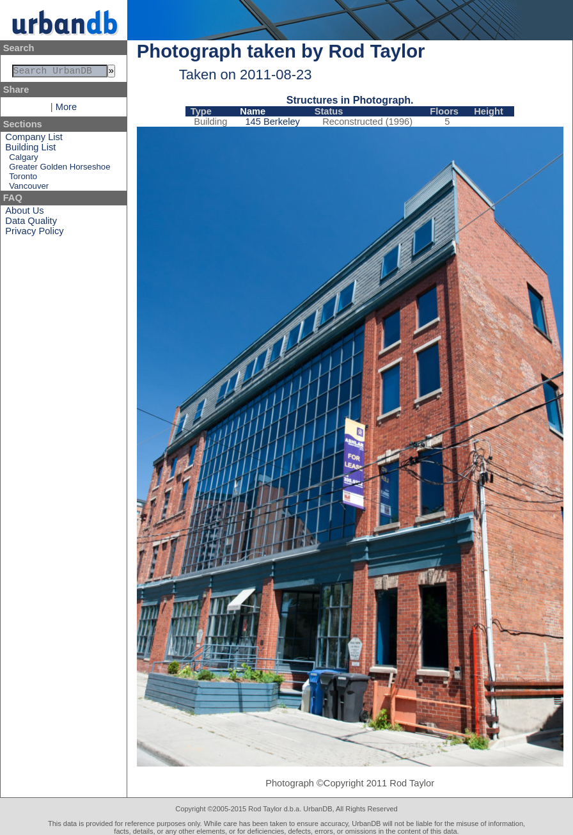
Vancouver (29, 188)
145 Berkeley (272, 121)
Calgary (23, 159)
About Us (24, 213)
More (66, 109)
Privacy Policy (34, 233)
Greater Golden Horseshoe (59, 169)
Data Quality (31, 223)
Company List (34, 139)
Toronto (23, 179)
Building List (30, 150)
